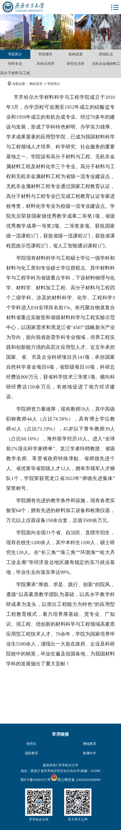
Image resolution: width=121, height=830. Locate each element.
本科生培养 (45, 64)
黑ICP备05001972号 (35, 780)
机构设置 (76, 54)
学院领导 (45, 54)
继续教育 (89, 744)
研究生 (31, 744)
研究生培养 (75, 64)
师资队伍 (106, 54)
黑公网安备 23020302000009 (76, 780)
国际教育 (31, 753)
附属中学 (89, 753)
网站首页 (36, 84)
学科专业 (15, 64)
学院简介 (15, 54)
